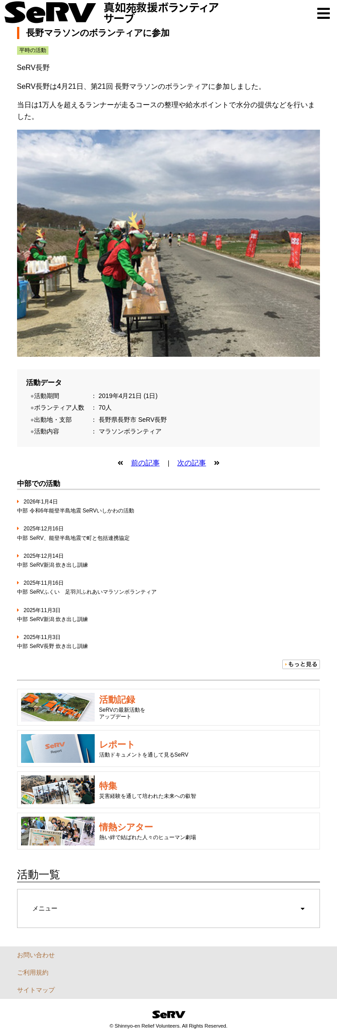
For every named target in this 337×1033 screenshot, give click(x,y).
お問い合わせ (36, 955)
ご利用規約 (32, 972)
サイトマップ (36, 990)
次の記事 (191, 463)
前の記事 (145, 463)
